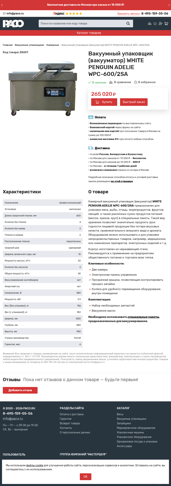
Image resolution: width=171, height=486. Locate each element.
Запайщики (124, 423)
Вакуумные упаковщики (131, 419)
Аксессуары (124, 446)
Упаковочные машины (130, 432)
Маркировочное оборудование (136, 428)
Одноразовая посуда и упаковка (137, 441)
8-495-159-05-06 (154, 13)
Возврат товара (70, 423)
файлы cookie (34, 465)
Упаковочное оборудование (134, 437)
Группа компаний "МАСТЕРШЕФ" (83, 454)
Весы (120, 414)
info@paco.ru (15, 13)
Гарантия (65, 419)
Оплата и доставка (72, 414)
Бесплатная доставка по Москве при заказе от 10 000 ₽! (85, 4)
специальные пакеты (143, 317)
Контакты (66, 428)
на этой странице (122, 181)
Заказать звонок (128, 13)
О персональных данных (75, 432)
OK (86, 476)
